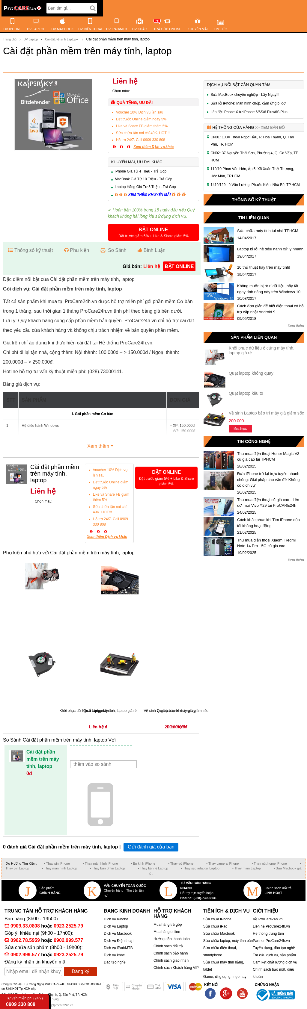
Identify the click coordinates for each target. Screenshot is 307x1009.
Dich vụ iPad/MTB (118, 948)
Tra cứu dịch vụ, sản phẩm (274, 955)
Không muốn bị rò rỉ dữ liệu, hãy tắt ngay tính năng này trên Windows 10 (268, 289)
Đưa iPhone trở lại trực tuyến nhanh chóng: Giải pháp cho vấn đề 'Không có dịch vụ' (268, 479)
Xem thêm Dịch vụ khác (153, 147)
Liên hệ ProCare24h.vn (271, 926)
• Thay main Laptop (246, 868)
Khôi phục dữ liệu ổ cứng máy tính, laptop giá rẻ (261, 350)
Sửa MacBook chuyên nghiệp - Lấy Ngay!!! (244, 95)
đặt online (179, 266)
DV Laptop (31, 39)
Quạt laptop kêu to (246, 393)
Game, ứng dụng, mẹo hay (224, 977)
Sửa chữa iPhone (217, 919)
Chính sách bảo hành (171, 953)
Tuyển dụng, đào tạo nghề (274, 948)
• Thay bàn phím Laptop (107, 868)
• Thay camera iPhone (222, 863)
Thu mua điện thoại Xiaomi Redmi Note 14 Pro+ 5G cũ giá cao (266, 543)
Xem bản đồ (273, 127)
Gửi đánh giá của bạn (151, 846)
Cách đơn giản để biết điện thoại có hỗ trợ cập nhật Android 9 (270, 309)
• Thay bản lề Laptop (153, 868)
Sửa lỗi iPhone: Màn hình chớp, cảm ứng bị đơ (247, 103)
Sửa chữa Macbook (219, 933)
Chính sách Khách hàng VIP (176, 968)
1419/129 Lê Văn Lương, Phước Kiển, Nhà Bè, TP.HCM (255, 185)
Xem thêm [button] (101, 445)
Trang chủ (9, 39)
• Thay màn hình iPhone (100, 863)
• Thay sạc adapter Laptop (200, 868)
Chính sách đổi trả (168, 946)
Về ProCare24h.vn (267, 919)
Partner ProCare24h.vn (271, 941)
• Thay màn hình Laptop (59, 868)
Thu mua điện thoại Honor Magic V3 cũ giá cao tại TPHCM (268, 456)
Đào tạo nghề (115, 962)
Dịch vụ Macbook (118, 933)
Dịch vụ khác (114, 955)
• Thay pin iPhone (57, 863)
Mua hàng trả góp (168, 924)
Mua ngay (240, 428)
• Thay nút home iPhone (269, 863)
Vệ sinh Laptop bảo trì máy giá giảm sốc (266, 413)
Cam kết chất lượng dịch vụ (275, 962)
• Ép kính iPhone (143, 863)
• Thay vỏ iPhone (180, 863)
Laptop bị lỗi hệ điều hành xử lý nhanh (270, 249)
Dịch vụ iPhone (116, 919)
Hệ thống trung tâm (268, 933)
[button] (153, 232)
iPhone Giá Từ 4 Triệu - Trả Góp (141, 171)
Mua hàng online (167, 932)
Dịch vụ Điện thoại (118, 941)
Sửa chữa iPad (215, 926)
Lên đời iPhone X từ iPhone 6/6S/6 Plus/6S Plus (249, 112)
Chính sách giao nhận (171, 960)
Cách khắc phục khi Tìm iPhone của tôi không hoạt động (268, 523)
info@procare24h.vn (59, 1005)
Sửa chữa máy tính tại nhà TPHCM (267, 231)
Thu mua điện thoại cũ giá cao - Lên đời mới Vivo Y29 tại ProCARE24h (268, 502)
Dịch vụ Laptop (116, 926)
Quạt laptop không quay (251, 373)
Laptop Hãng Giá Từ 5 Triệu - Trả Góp (145, 187)
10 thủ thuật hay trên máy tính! (263, 267)
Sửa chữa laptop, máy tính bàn (228, 941)
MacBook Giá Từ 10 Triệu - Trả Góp (143, 179)
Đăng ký (80, 971)
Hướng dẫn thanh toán (172, 939)
